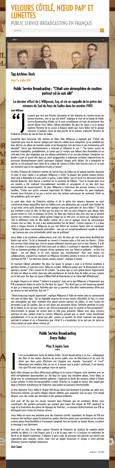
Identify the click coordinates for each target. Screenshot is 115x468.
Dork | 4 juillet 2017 (21, 80)
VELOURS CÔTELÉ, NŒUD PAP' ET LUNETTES (52, 12)
